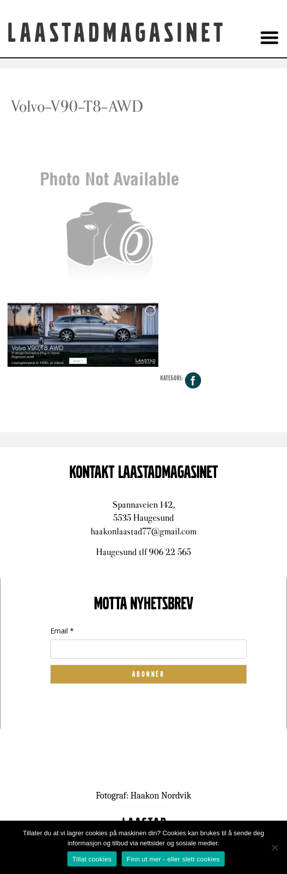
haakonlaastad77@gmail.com (143, 531)
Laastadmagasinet (117, 33)
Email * (62, 630)
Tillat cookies (92, 859)
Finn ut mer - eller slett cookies (173, 859)
